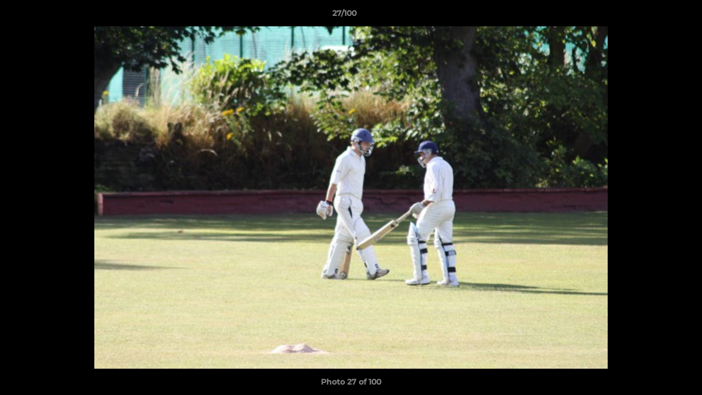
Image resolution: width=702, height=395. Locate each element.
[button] (656, 16)
